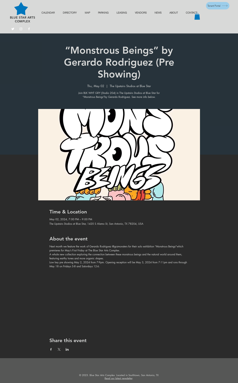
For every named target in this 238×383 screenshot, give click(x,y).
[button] (197, 16)
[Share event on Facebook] (51, 349)
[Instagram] (21, 29)
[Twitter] (13, 29)
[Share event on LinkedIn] (67, 349)
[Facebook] (29, 29)
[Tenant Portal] (217, 5)
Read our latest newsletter (118, 378)
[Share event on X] (59, 349)
